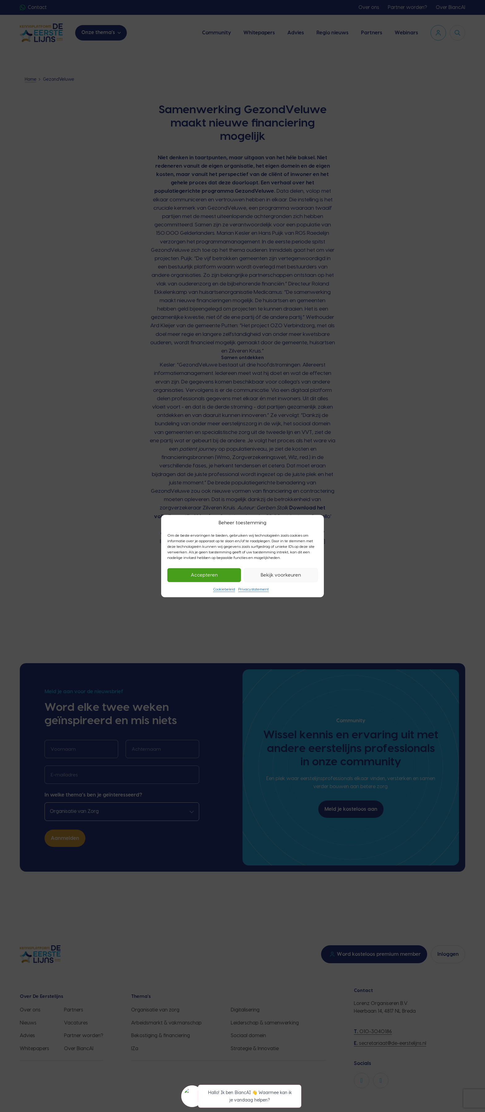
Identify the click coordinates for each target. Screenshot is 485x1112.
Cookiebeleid (224, 589)
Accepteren (204, 575)
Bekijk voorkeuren (281, 575)
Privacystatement (253, 589)
